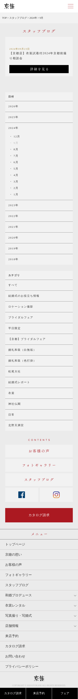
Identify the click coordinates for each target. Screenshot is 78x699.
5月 (15, 168)
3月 (15, 181)
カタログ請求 (13, 693)
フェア (65, 693)
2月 (15, 188)
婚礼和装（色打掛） (22, 360)
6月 (15, 162)
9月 (15, 142)
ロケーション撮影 (20, 306)
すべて (13, 285)
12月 (16, 136)
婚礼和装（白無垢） (22, 349)
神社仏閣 (14, 403)
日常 (11, 414)
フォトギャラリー (18, 575)
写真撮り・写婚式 (18, 615)
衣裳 (11, 393)
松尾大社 (14, 371)
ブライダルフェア (20, 317)
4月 (15, 175)
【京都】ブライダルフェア (27, 339)
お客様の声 (13, 564)
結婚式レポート (19, 382)
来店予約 (39, 693)
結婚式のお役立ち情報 (24, 295)
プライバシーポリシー (21, 666)
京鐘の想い (13, 554)
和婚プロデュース (18, 595)
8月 (15, 149)
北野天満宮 (16, 425)
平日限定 (14, 328)
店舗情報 (12, 626)
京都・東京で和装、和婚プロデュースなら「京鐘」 (9, 6)
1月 (15, 194)
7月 (15, 155)
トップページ (15, 544)
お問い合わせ (15, 656)
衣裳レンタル (15, 605)
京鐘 (39, 678)
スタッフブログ (16, 585)
